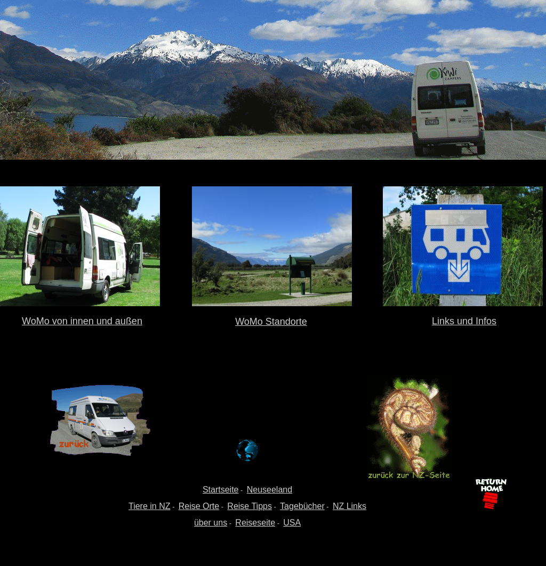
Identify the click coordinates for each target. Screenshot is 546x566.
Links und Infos (464, 321)
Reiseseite (255, 522)
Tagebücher (302, 506)
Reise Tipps (249, 506)
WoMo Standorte (271, 321)
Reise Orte (199, 506)
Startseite (221, 489)
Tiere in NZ (150, 506)
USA (292, 522)
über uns (210, 522)
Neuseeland (269, 489)
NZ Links (349, 506)
